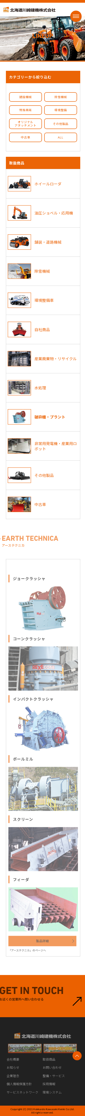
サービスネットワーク (22, 1095)
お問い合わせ (52, 1070)
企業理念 (13, 1079)
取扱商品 (49, 1062)
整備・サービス (54, 1079)
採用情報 (49, 1087)
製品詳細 (42, 944)
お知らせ (13, 1070)
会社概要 (13, 1062)
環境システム (52, 1095)
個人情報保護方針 (19, 1087)
